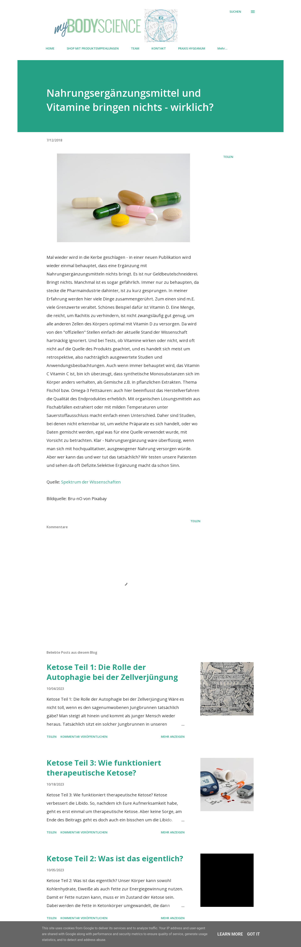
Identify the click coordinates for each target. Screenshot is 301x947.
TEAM (135, 48)
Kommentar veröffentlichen (83, 737)
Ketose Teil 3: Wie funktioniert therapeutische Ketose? (104, 768)
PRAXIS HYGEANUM (191, 48)
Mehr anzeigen (173, 737)
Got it (253, 934)
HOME (50, 48)
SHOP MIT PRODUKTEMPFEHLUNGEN (93, 48)
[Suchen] (235, 11)
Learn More (230, 934)
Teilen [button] (228, 157)
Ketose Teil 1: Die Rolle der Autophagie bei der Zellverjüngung (112, 672)
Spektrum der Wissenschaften (91, 482)
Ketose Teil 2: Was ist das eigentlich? (115, 858)
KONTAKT (159, 48)
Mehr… (222, 48)
